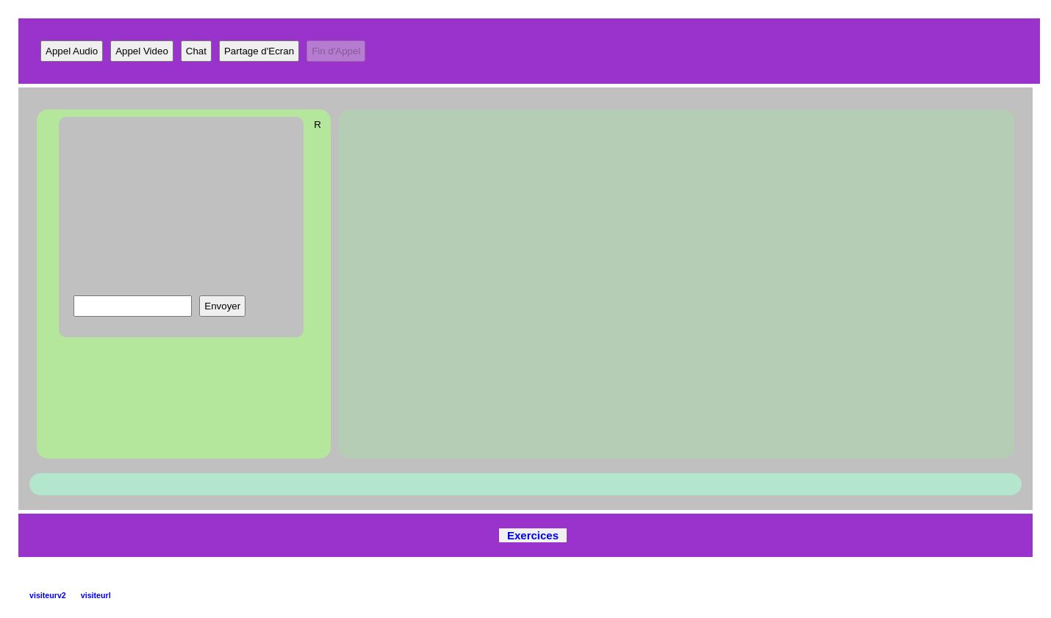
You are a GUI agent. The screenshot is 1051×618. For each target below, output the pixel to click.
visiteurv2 (47, 595)
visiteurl (96, 595)
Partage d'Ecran (259, 51)
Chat (196, 51)
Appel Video (141, 51)
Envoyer (222, 306)
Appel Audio (72, 51)
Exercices (533, 535)
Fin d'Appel (336, 51)
